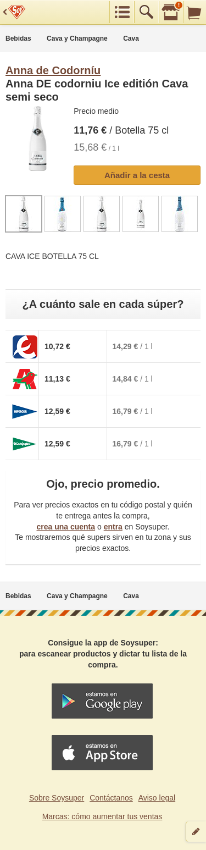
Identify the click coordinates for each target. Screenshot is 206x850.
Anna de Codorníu (53, 70)
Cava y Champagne (77, 38)
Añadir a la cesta (137, 175)
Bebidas (18, 38)
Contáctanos (111, 797)
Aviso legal (156, 797)
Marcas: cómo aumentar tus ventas (102, 816)
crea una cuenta (65, 526)
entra (113, 526)
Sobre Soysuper (56, 797)
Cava (131, 38)
